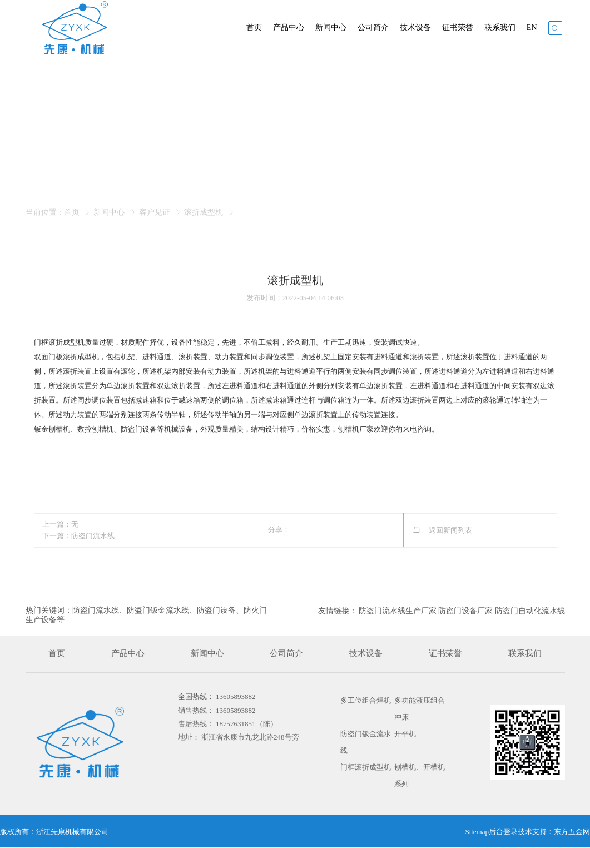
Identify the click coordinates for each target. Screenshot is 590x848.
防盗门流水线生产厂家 (398, 611)
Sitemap (477, 831)
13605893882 (236, 696)
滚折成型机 (203, 212)
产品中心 (288, 27)
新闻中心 (330, 27)
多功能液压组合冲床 (419, 708)
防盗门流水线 (93, 536)
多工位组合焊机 (365, 700)
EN (532, 27)
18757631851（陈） (246, 724)
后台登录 (503, 831)
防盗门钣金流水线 (365, 742)
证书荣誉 (457, 27)
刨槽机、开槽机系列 (419, 775)
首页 (254, 27)
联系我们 (499, 27)
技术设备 (415, 27)
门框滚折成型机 (365, 767)
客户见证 (154, 212)
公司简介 (373, 27)
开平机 (405, 734)
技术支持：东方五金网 (554, 831)
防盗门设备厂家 (465, 611)
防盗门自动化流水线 (530, 611)
